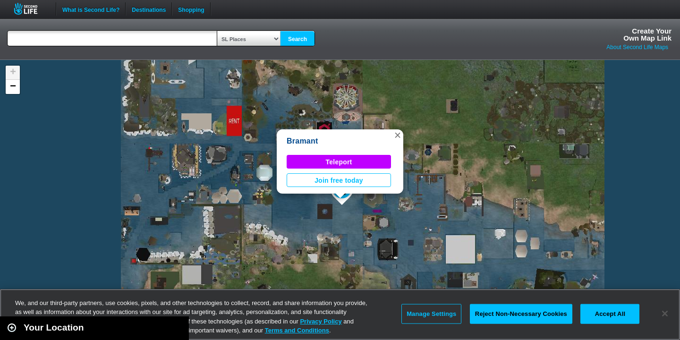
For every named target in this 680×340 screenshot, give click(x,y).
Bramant (302, 141)
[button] (397, 135)
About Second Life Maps (637, 47)
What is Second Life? (90, 9)
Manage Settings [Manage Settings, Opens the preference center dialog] (431, 313)
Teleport (339, 162)
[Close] (664, 313)
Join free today (338, 180)
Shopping (191, 9)
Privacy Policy (320, 321)
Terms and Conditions (297, 330)
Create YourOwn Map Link (647, 34)
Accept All (610, 313)
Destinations (149, 9)
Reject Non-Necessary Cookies (521, 313)
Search (297, 39)
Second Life (31, 8)
